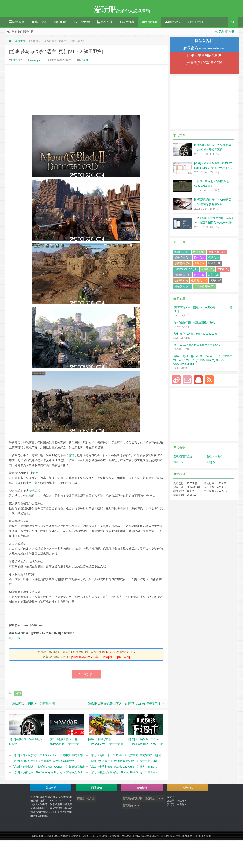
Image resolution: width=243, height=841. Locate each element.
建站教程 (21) (182, 286)
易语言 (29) (207, 269)
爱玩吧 (64, 836)
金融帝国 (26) (182, 275)
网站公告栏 (204, 41)
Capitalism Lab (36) (185, 269)
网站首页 (16, 22)
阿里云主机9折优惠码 (204, 56)
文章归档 (101, 836)
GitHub (60, 22)
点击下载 (14, 638)
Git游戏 (210, 462)
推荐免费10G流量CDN (204, 63)
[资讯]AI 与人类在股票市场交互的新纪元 (197, 345)
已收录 (84, 60)
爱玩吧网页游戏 (182, 457)
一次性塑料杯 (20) (204, 286)
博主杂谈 (39, 22)
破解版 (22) (181, 281)
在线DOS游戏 (214, 457)
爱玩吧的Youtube (154, 799)
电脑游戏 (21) (199, 281)
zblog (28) (223, 269)
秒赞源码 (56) (182, 263)
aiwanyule (36, 60)
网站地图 (127, 836)
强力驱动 (187, 836)
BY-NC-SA (111, 652)
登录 (221, 32)
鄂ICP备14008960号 (147, 836)
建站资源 (172, 22)
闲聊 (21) (216, 281)
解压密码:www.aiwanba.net (204, 49)
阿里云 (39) (214, 263)
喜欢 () (86, 674)
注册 (231, 32)
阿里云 (81, 799)
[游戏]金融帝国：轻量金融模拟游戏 (194, 323)
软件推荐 (127, 22)
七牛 (178, 836)
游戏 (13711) (182, 252)
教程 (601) (199, 252)
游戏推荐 (149, 22)
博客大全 (178, 462)
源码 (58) (213, 258)
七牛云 (91, 799)
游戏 (71, 455)
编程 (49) (199, 263)
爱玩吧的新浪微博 (133, 799)
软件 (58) (199, 258)
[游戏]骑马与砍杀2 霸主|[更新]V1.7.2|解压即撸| (56, 52)
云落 (208, 836)
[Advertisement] (86, 90)
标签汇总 (88, 836)
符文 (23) (213, 275)
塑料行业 (105, 22)
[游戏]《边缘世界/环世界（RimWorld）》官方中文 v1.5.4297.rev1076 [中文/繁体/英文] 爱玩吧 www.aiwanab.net (202, 360)
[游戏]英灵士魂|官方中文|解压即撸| (33, 704)
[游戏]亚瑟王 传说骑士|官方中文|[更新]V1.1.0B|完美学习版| (124, 704)
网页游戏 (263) (217, 252)
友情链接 (114, 836)
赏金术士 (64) (182, 258)
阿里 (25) (199, 275)
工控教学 (82, 22)
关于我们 (195, 22)
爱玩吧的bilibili (131, 806)
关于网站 (76, 836)
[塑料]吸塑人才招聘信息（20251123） (196, 334)
